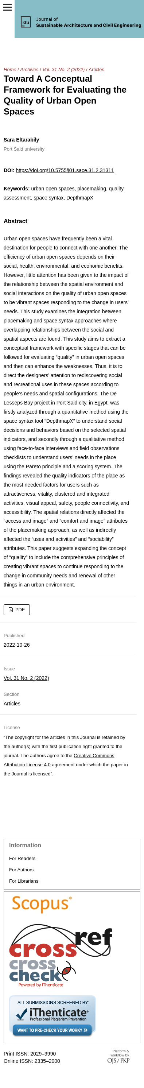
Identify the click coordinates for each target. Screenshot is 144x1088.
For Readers (22, 858)
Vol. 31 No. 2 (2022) (63, 69)
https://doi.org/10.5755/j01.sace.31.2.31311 (65, 170)
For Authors (21, 869)
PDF (19, 609)
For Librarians (23, 881)
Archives (29, 69)
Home (10, 69)
